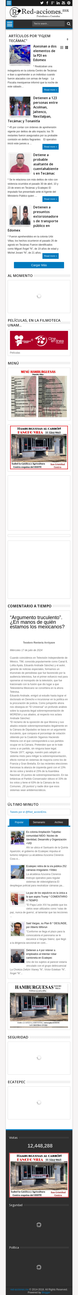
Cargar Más (39, 265)
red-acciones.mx (19, 1289)
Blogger (46, 1292)
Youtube (63, 3)
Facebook (47, 3)
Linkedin (58, 3)
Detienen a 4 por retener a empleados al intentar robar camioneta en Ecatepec (41, 954)
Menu (9, 3)
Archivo (58, 822)
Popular (19, 822)
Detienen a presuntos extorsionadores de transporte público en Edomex (33, 218)
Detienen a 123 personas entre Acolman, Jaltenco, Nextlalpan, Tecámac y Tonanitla (33, 109)
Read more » (50, 89)
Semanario (39, 822)
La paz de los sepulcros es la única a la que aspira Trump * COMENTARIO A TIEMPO (46, 896)
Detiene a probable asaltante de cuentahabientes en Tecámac (45, 164)
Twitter (42, 3)
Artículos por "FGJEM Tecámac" (30, 38)
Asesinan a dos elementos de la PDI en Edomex (45, 53)
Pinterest (69, 3)
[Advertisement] (39, 503)
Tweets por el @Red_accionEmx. (28, 812)
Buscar (68, 24)
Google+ (52, 3)
